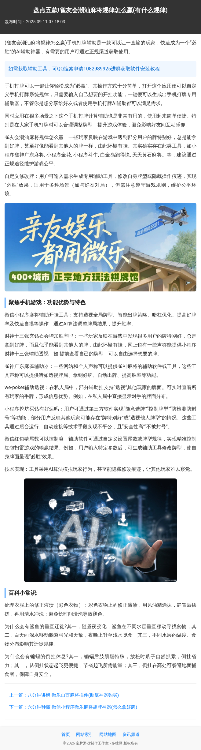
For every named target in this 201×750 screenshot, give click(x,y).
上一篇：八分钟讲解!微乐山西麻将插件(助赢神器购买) (64, 695)
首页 (65, 734)
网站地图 (107, 734)
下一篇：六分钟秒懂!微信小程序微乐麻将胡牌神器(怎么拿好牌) (73, 707)
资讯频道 (131, 734)
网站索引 (84, 734)
